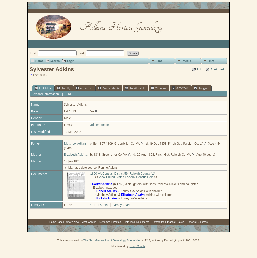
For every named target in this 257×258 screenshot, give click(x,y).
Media (187, 61)
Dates (180, 222)
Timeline (158, 88)
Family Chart (121, 205)
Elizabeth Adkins (75, 154)
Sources (203, 222)
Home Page (56, 222)
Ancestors (84, 88)
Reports (191, 222)
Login (70, 61)
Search (55, 61)
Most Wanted (89, 222)
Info (211, 61)
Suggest (201, 88)
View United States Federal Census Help (126, 177)
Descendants (108, 88)
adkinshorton (99, 125)
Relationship (135, 88)
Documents (142, 222)
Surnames (104, 222)
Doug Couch (137, 246)
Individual (43, 88)
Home (39, 61)
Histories (129, 222)
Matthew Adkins (75, 143)
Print (200, 69)
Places (171, 222)
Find (160, 61)
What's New (72, 222)
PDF (68, 94)
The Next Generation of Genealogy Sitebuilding (112, 240)
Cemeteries (158, 222)
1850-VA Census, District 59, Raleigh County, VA (122, 173)
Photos (117, 222)
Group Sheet (99, 205)
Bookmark (218, 69)
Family (63, 88)
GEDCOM (180, 88)
